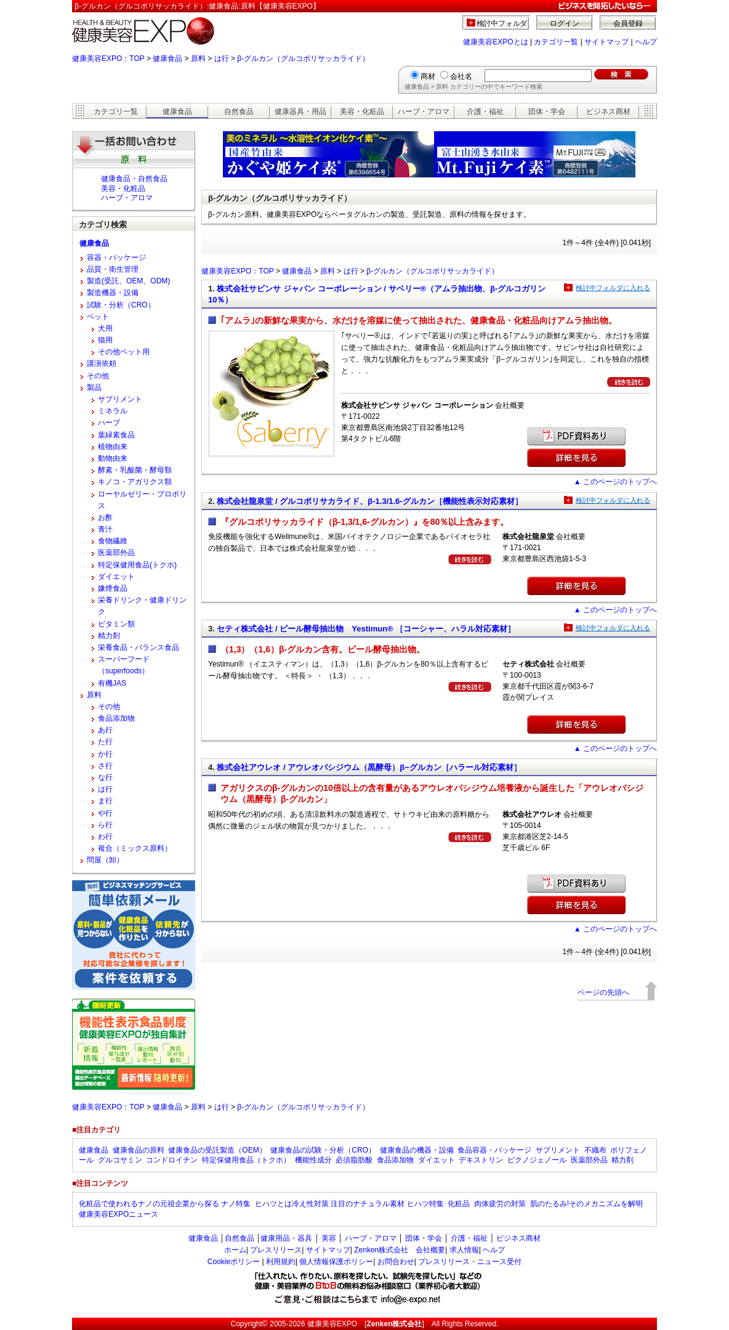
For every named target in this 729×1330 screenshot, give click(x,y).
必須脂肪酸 (354, 1160)
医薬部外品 (116, 552)
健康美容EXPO (332, 1324)
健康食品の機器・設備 (417, 1150)
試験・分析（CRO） (121, 305)
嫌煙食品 (112, 588)
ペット (98, 316)
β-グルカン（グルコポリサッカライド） (303, 58)
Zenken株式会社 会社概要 (399, 1250)
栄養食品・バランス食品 (138, 647)
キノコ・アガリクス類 (135, 481)
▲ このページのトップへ (615, 481)
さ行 (105, 765)
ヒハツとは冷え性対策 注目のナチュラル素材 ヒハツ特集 (349, 1203)
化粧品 (459, 1203)
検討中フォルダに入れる (613, 287)
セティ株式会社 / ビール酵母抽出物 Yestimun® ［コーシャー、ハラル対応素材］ (366, 628)
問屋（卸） (105, 860)
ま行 (105, 801)
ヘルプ (646, 42)
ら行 (105, 825)
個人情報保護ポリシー (336, 1261)
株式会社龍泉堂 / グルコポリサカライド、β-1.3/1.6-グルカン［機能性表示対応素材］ (369, 501)
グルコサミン (120, 1160)
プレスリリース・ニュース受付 (470, 1261)
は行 (221, 58)
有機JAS (112, 683)
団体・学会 (546, 111)
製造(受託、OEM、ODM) (128, 281)
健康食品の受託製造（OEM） (217, 1150)
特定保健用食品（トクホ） (246, 1160)
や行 (105, 813)
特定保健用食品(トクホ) (137, 565)
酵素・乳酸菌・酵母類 (135, 470)
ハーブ (109, 422)
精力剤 (109, 635)
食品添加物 (116, 718)
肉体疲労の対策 (500, 1203)
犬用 (105, 328)
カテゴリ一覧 (556, 42)
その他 (98, 375)
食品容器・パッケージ (494, 1150)
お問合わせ (395, 1261)
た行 (105, 741)
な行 (105, 777)
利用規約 (281, 1261)
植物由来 (112, 446)
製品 (94, 387)
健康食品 (167, 58)
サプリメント (120, 399)
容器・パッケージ (116, 257)
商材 (428, 76)
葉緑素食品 (116, 435)
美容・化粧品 (362, 111)
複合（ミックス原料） (135, 848)
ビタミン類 (116, 624)
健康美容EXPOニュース (118, 1214)
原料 (198, 58)
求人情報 (464, 1250)
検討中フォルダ (502, 23)
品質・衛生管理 (113, 269)
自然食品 (239, 111)
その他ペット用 (124, 351)
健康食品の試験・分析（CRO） (323, 1150)
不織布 (595, 1150)
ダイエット (116, 576)
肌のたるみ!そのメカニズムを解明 (586, 1203)
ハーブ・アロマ (423, 111)
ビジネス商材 (608, 111)
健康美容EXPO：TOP (108, 58)
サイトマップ (606, 42)
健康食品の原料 (138, 1150)
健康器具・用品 (300, 111)
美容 (328, 1238)
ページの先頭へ (603, 992)
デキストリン (481, 1160)
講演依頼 (101, 363)
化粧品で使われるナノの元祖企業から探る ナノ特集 (165, 1203)
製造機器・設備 (113, 292)
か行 (105, 754)
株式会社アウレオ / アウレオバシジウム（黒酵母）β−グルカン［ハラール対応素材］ (369, 767)
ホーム (235, 1250)
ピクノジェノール (536, 1160)
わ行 (105, 836)
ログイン (564, 23)
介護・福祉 (485, 111)
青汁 (105, 529)
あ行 (105, 730)
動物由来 (112, 458)
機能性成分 (313, 1160)
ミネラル (112, 411)
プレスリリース (276, 1250)
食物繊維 (112, 541)
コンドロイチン (172, 1160)
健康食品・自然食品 (134, 178)
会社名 (461, 76)
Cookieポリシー (233, 1261)
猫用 (105, 340)
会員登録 (628, 23)
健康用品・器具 (286, 1238)
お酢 (105, 517)
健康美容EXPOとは (495, 42)
